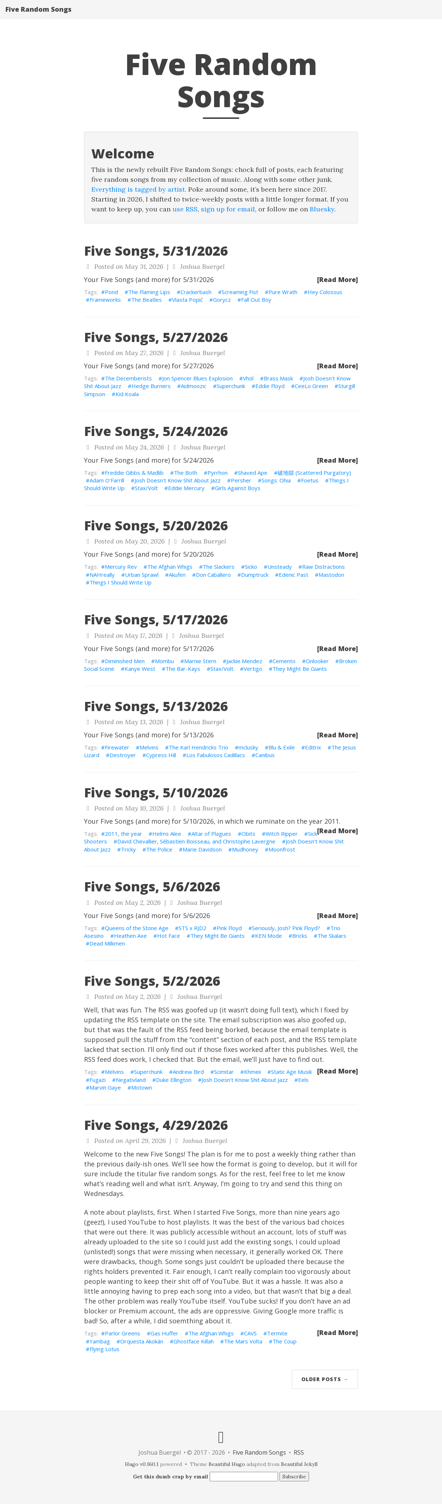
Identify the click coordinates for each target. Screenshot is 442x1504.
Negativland (131, 1079)
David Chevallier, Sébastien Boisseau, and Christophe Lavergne (196, 841)
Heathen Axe (130, 935)
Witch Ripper (282, 833)
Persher (241, 480)
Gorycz (222, 299)
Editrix (313, 747)
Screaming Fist (240, 292)
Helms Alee (166, 833)
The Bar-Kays (182, 668)
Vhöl (248, 378)
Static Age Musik (291, 1071)
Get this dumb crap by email (170, 1476)
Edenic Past (293, 574)
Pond (111, 292)
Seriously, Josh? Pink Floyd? (286, 928)
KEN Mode (268, 935)
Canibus (265, 755)
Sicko (251, 566)
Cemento (284, 661)
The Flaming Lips (149, 292)
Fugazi (97, 1079)
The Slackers (219, 566)
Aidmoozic (193, 386)
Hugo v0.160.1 (142, 1464)
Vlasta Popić (187, 299)
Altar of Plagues (211, 833)
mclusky (248, 747)
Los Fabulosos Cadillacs (215, 755)
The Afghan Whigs (170, 566)
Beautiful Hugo (227, 1464)
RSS (299, 1452)
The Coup (285, 1341)
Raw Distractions (323, 566)
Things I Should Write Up (120, 582)
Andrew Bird (188, 1071)
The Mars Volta (243, 1341)
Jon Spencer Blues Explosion (197, 378)
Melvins (149, 747)
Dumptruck (254, 574)
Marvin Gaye (105, 1087)
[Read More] (337, 279)
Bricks (299, 935)
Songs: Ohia (276, 480)
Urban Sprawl (142, 574)
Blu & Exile (281, 747)
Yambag (99, 1341)
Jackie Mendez (244, 661)
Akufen (177, 574)
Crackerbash (196, 292)
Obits (248, 833)
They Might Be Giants (300, 668)
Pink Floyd (229, 928)
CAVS (250, 1333)
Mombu (164, 661)
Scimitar (224, 1071)
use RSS (185, 209)
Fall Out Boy (256, 299)
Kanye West (140, 668)
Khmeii (252, 1071)
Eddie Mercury (186, 488)
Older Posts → (324, 1379)
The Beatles (146, 299)
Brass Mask (278, 378)
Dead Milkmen (107, 943)
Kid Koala (127, 394)
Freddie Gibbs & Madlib (134, 472)
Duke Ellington (173, 1079)
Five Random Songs (38, 16)
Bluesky (322, 209)
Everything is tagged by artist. (138, 189)
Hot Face (168, 935)
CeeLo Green (311, 386)
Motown (141, 1087)
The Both (185, 472)
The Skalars (331, 935)
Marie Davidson (202, 849)
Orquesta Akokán (141, 1341)
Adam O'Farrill (106, 480)
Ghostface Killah (194, 1341)
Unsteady (279, 566)
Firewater (117, 747)
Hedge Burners (151, 386)
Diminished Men (125, 661)
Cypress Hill (161, 755)
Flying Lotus (104, 1349)
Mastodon (331, 574)
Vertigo (253, 668)
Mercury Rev (121, 566)
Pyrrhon (217, 472)
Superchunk (231, 386)
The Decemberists (128, 378)
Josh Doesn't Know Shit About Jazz (177, 480)
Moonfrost (281, 849)
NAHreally (102, 574)
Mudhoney (245, 849)
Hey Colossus (325, 292)
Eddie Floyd (270, 386)
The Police (159, 849)
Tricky (128, 849)
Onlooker (317, 661)
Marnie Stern (200, 661)
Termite (277, 1333)
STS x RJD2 (192, 928)
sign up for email (228, 209)
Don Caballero (213, 574)
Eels (303, 1079)
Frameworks (105, 299)
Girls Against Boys (237, 488)
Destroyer (123, 755)
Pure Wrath (282, 292)
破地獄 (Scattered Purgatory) (314, 472)
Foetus (310, 480)
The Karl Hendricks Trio (198, 747)
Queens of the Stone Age (136, 928)
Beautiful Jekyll (299, 1464)
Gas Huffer (164, 1333)
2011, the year (123, 833)
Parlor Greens (122, 1333)
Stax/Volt (146, 488)
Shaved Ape (252, 472)
